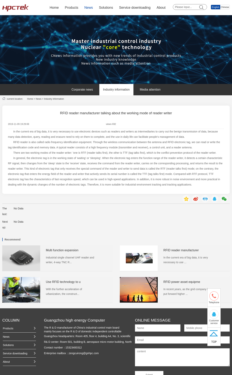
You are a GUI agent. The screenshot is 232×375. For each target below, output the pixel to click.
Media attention (150, 89)
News (88, 7)
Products (71, 7)
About (161, 7)
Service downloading (134, 7)
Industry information (116, 89)
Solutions (106, 7)
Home (54, 7)
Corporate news (82, 89)
